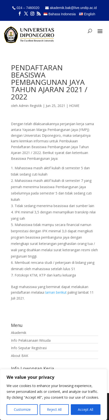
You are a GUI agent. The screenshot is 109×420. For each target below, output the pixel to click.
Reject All (54, 409)
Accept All (85, 409)
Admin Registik (30, 105)
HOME (74, 105)
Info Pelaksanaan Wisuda (31, 340)
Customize (22, 409)
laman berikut (56, 292)
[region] (53, 394)
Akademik (18, 332)
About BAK (19, 355)
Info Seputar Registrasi (29, 348)
